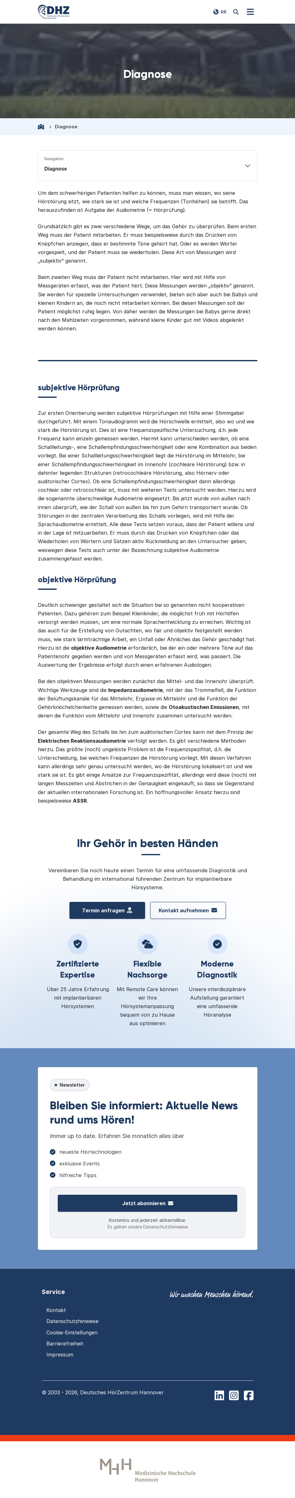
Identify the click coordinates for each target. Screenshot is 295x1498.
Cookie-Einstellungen (71, 1332)
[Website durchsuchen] (236, 12)
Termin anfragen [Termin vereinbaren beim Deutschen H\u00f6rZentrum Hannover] (107, 910)
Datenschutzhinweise (72, 1321)
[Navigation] (250, 12)
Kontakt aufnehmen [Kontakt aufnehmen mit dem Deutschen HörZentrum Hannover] (188, 910)
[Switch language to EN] (219, 12)
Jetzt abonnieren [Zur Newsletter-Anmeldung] (147, 1203)
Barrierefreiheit (64, 1343)
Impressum (59, 1354)
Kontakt (56, 1310)
